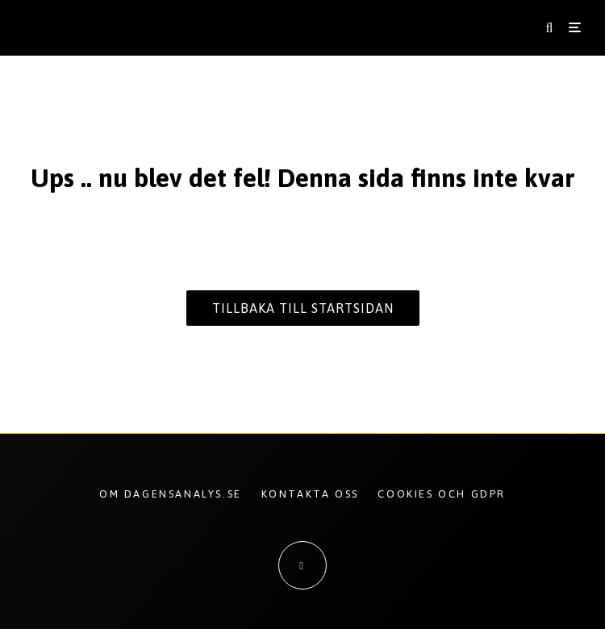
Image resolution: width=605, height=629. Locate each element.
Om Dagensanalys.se (170, 494)
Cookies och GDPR (442, 494)
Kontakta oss (310, 494)
